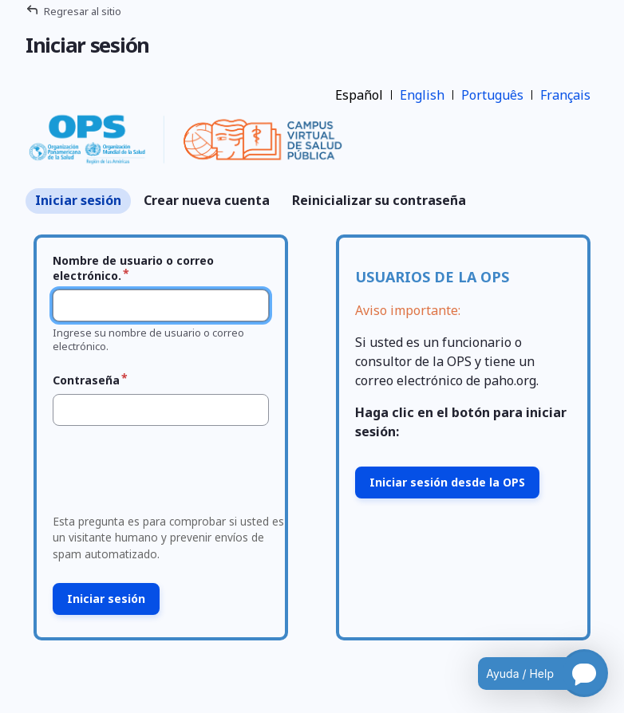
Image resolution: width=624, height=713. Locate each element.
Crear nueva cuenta (207, 200)
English (422, 95)
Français (565, 95)
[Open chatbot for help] (531, 673)
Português (492, 95)
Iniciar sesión (78, 200)
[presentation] (168, 474)
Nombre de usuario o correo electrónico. (133, 268)
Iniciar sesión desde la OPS (447, 482)
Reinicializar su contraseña (379, 200)
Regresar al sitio (82, 11)
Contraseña (86, 380)
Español (359, 95)
